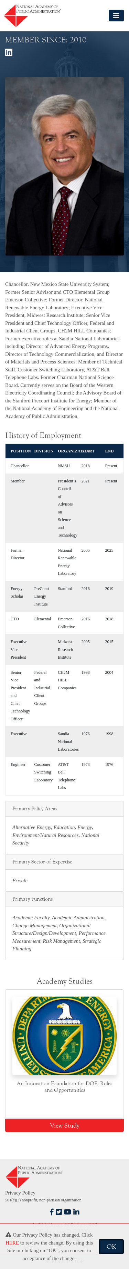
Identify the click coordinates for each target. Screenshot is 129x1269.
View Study (64, 1125)
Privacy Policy (20, 1193)
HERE (12, 1243)
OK (111, 1246)
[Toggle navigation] (116, 15)
